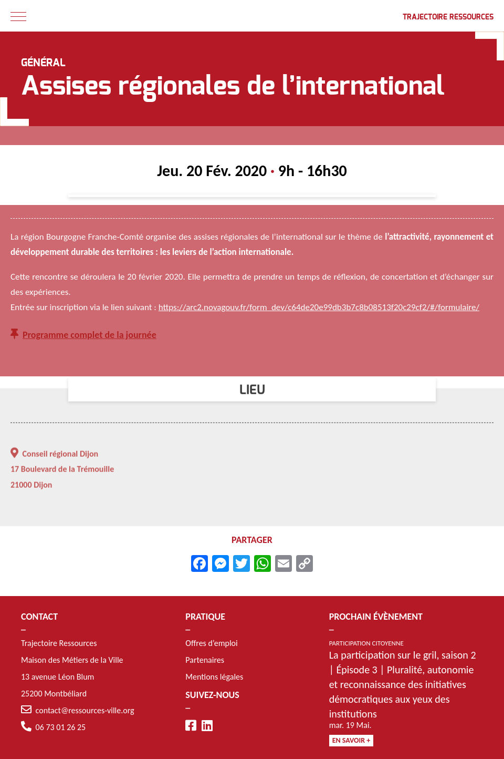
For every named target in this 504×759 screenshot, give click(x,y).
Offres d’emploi (211, 643)
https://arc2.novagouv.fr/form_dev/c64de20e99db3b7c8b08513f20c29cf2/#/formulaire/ (319, 308)
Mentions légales (214, 677)
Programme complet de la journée (89, 336)
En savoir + (351, 740)
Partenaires (204, 660)
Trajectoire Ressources (448, 17)
